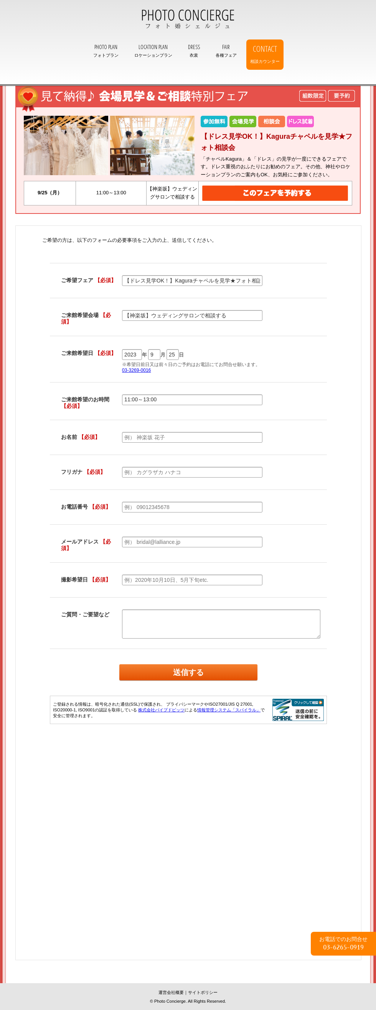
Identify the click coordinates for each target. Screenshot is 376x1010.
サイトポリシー (203, 992)
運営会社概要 (171, 992)
